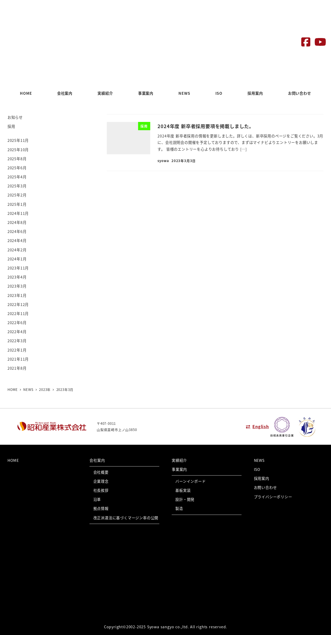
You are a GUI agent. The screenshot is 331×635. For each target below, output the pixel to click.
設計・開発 (184, 499)
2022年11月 (18, 313)
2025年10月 (18, 149)
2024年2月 (17, 249)
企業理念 (101, 481)
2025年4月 (17, 176)
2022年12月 (18, 304)
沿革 (97, 499)
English (260, 426)
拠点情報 (101, 508)
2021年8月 (17, 368)
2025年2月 (17, 195)
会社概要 (101, 472)
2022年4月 (17, 331)
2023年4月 (17, 277)
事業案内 (179, 469)
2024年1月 (17, 258)
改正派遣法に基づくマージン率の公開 (126, 517)
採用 (11, 126)
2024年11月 (18, 213)
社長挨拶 (101, 490)
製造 (179, 508)
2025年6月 (17, 167)
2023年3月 (17, 286)
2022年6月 (17, 322)
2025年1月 (17, 204)
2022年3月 (17, 340)
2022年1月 (17, 350)
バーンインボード (190, 481)
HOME (13, 460)
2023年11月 (18, 268)
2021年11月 (18, 359)
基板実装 (183, 490)
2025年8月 (17, 158)
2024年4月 (17, 240)
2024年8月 (17, 222)
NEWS (259, 460)
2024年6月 (17, 231)
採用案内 (261, 478)
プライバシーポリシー (273, 496)
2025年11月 (18, 140)
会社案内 (97, 460)
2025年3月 (17, 185)
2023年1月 (17, 295)
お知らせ (15, 117)
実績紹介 (179, 460)
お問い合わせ (265, 487)
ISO (257, 469)
